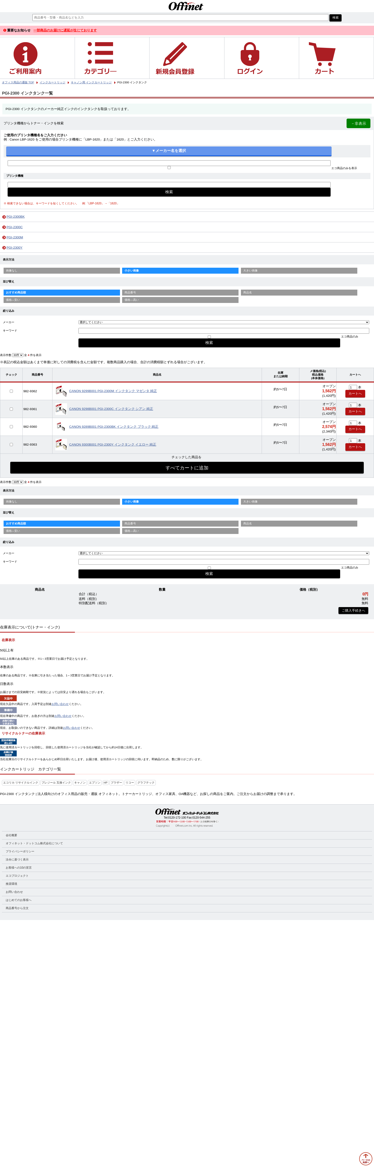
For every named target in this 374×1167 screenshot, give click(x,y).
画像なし (11, 270)
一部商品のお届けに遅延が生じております (65, 30)
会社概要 (11, 835)
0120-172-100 (177, 817)
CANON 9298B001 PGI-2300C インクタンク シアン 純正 (111, 409)
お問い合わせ (60, 704)
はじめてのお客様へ (18, 900)
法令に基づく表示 (17, 859)
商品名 (247, 292)
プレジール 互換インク (56, 782)
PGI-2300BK (15, 216)
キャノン (80, 782)
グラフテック (146, 782)
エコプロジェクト (17, 875)
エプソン (94, 782)
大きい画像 (250, 270)
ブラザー (116, 782)
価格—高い (132, 299)
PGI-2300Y (14, 247)
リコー (129, 782)
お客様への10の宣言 (19, 867)
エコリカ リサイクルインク (20, 782)
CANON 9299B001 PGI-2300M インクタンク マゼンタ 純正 (113, 391)
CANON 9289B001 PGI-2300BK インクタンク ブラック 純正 (113, 426)
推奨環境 (11, 883)
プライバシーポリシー (20, 851)
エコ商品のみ (349, 336)
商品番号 (130, 292)
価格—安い (13, 299)
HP (106, 782)
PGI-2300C (14, 227)
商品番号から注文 (17, 908)
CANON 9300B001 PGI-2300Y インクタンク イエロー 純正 (112, 444)
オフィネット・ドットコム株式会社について (34, 843)
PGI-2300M (14, 237)
